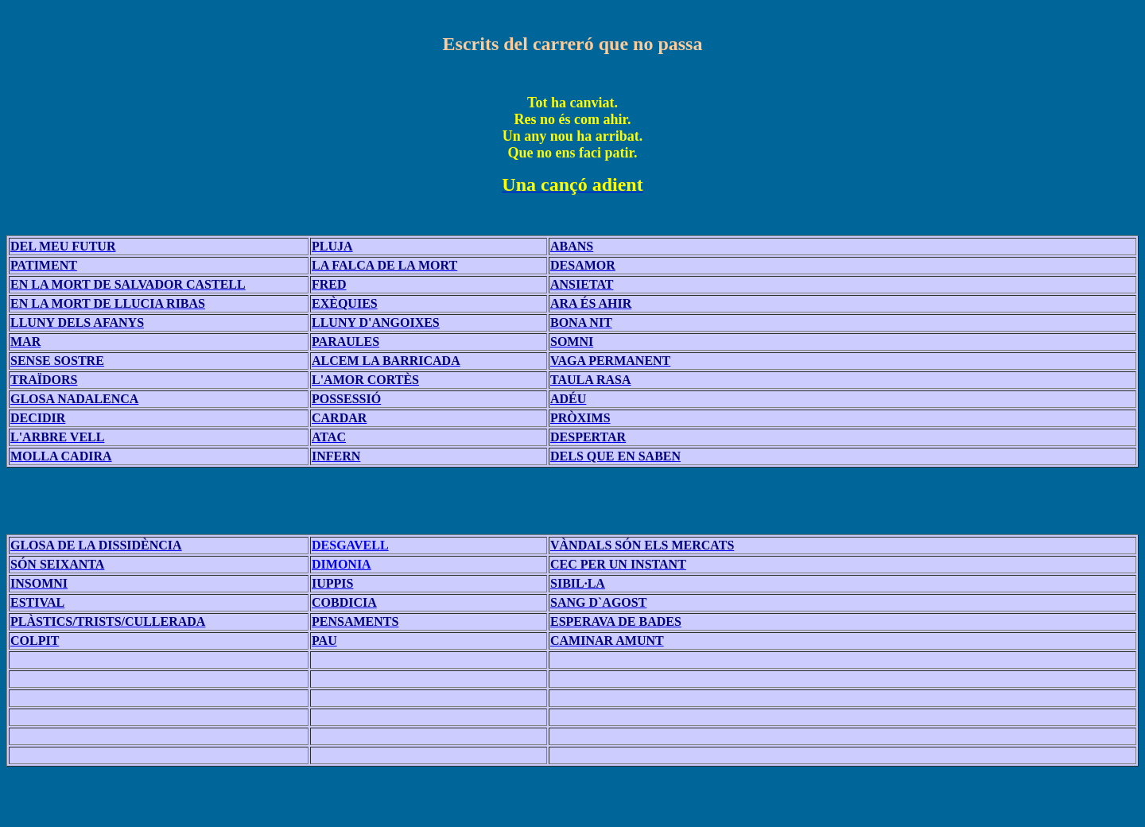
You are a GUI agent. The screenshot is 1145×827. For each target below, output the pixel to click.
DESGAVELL (350, 545)
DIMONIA (341, 564)
